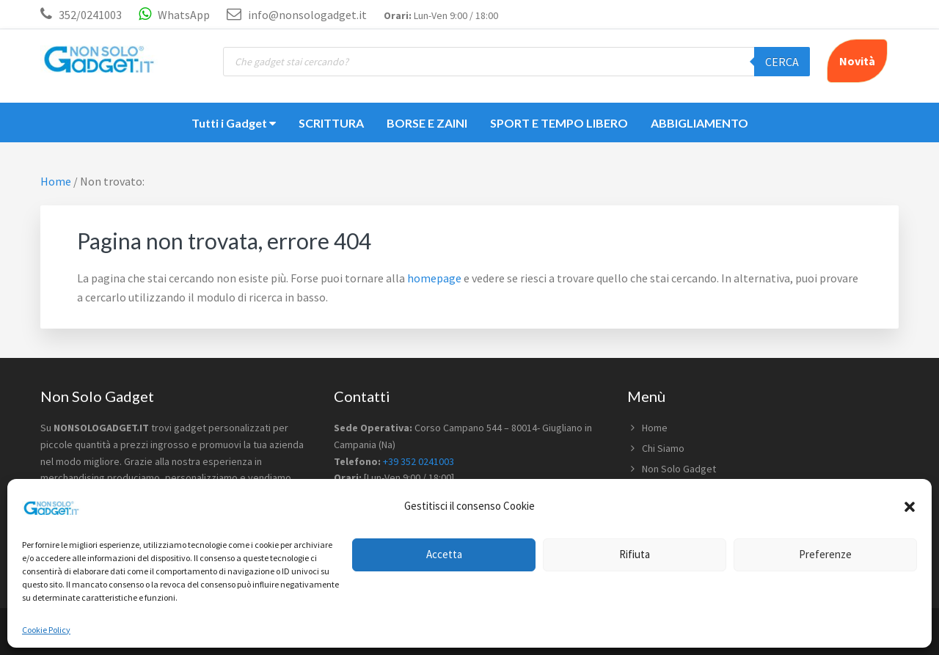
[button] (909, 507)
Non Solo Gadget (679, 468)
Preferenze (825, 554)
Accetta (444, 554)
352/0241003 (90, 14)
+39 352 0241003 (418, 461)
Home (655, 427)
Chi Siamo (663, 448)
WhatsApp (174, 14)
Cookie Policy (46, 629)
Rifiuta (634, 554)
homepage (434, 278)
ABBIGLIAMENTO (699, 123)
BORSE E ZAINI (427, 123)
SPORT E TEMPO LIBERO (559, 123)
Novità (857, 61)
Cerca (782, 61)
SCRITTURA (331, 123)
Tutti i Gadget (233, 123)
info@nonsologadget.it (297, 14)
